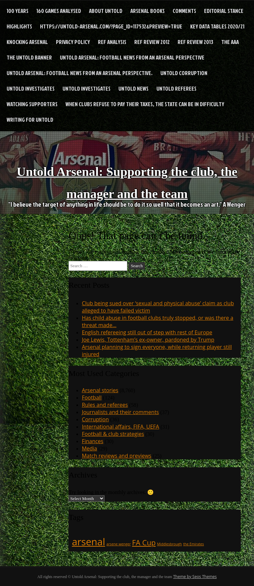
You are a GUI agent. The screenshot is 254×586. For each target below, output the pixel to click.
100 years (17, 11)
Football (92, 397)
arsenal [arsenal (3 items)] (88, 541)
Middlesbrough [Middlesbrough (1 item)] (169, 544)
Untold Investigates (31, 88)
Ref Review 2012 (152, 42)
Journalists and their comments (120, 412)
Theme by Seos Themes (195, 576)
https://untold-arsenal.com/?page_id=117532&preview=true (111, 26)
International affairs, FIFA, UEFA (120, 426)
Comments (184, 11)
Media (89, 448)
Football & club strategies (113, 434)
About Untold (105, 11)
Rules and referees (105, 404)
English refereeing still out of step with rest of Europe (147, 332)
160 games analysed (58, 11)
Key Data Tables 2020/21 (217, 26)
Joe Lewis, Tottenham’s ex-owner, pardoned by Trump (148, 339)
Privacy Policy (73, 42)
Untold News (133, 88)
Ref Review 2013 (195, 42)
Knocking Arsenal (27, 42)
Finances (92, 441)
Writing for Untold (30, 119)
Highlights (19, 26)
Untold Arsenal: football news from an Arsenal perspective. (79, 73)
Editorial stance (223, 11)
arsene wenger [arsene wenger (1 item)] (118, 544)
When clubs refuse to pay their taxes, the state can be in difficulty (144, 104)
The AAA (230, 42)
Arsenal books (147, 11)
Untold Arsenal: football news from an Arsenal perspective (132, 57)
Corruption (95, 419)
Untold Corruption (183, 73)
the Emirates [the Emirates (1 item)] (193, 544)
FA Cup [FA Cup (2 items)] (143, 542)
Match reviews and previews (116, 455)
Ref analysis (112, 42)
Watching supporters (32, 104)
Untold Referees (176, 88)
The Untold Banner (29, 57)
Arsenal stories (100, 390)
